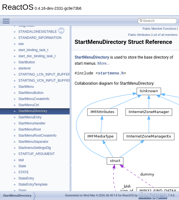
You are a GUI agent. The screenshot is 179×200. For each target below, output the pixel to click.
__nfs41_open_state (33, 188)
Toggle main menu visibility (7, 18)
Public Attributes (139, 35)
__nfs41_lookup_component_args (43, 139)
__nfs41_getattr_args (34, 59)
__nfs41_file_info (31, 35)
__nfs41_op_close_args (36, 157)
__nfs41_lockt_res (31, 114)
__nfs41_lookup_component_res (42, 145)
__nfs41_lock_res (31, 96)
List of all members (165, 35)
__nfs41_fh (26, 29)
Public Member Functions (159, 29)
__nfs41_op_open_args (35, 169)
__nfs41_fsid (27, 53)
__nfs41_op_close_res (35, 163)
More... (103, 63)
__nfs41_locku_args (33, 120)
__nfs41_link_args (31, 78)
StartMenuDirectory (92, 57)
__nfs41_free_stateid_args (38, 41)
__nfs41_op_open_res (35, 176)
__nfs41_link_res (31, 84)
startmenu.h (111, 73)
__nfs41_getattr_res (33, 66)
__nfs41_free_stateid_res (37, 47)
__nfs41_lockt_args (32, 108)
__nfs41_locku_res (32, 127)
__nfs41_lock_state (32, 102)
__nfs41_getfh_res (32, 72)
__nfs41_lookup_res (33, 151)
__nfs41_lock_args (32, 90)
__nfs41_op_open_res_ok (37, 182)
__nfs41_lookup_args (34, 133)
